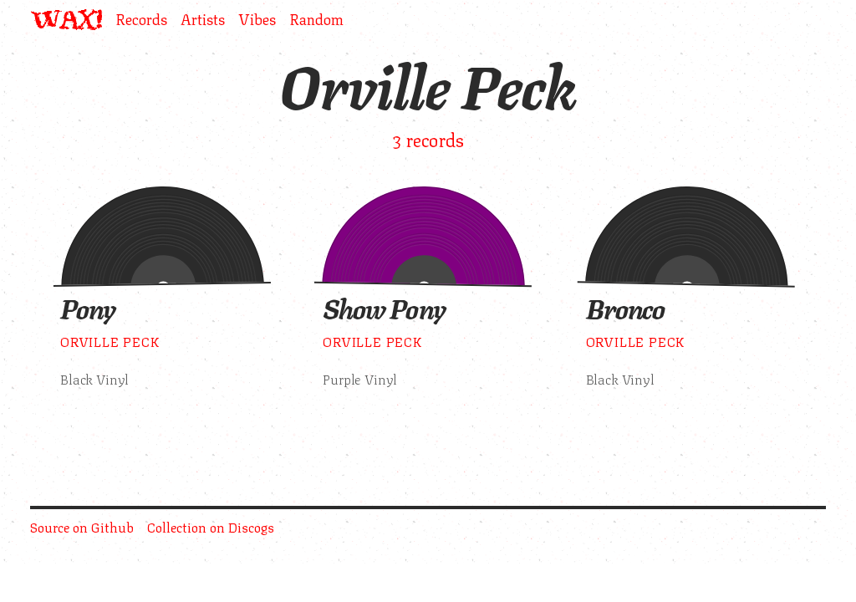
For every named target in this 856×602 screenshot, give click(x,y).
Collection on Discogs (210, 526)
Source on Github (82, 526)
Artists (203, 19)
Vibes (257, 19)
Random (316, 19)
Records (141, 19)
